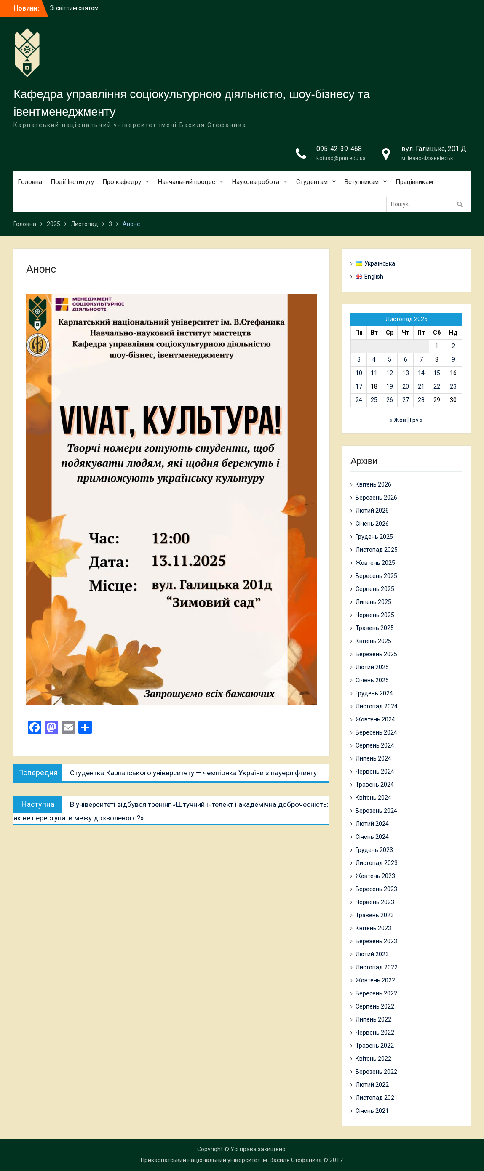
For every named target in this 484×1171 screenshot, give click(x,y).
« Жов (398, 420)
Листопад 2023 (377, 863)
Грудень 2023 (374, 849)
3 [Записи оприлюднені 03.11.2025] (359, 359)
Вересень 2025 (376, 575)
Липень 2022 (373, 1019)
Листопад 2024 (377, 706)
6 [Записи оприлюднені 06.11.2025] (405, 359)
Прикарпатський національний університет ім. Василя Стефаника (231, 1160)
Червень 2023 (375, 902)
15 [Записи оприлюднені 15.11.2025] (436, 373)
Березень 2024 (376, 810)
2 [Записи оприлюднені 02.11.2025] (453, 346)
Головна (30, 182)
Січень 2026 (372, 523)
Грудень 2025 (374, 536)
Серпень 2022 (375, 1006)
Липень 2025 (373, 602)
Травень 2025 (375, 628)
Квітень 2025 (373, 641)
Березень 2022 (376, 1071)
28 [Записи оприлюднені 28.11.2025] (421, 400)
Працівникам (414, 182)
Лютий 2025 (372, 667)
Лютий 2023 (372, 954)
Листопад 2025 (377, 549)
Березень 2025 (376, 654)
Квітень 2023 (373, 928)
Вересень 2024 (376, 732)
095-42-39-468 (339, 149)
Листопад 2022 (377, 967)
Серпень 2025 (375, 589)
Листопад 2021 (377, 1097)
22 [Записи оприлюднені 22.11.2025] (436, 386)
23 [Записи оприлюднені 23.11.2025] (453, 386)
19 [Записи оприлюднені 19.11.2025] (389, 386)
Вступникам (362, 182)
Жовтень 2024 (375, 719)
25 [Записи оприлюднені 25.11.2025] (374, 400)
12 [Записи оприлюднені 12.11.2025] (389, 373)
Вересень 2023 (376, 889)
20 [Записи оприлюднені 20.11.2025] (405, 386)
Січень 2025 (372, 680)
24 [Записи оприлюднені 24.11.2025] (359, 400)
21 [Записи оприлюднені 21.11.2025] (421, 386)
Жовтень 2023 (375, 876)
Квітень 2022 (373, 1058)
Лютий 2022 (372, 1084)
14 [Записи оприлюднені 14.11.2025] (421, 373)
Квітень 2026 (373, 484)
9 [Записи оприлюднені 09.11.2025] (453, 359)
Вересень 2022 (376, 993)
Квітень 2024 (373, 797)
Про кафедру (121, 182)
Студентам (312, 182)
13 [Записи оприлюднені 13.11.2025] (405, 373)
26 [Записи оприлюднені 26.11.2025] (389, 400)
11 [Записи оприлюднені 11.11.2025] (374, 373)
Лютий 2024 (372, 823)
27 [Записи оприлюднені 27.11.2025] (405, 400)
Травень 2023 (375, 915)
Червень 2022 (375, 1032)
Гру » (416, 420)
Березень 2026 (376, 497)
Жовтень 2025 (375, 562)
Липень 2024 (373, 758)
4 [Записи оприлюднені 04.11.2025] (374, 359)
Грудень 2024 (374, 693)
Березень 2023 (376, 941)
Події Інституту (72, 182)
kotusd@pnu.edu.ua (341, 158)
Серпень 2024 (375, 745)
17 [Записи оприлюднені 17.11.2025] (359, 386)
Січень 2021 (372, 1110)
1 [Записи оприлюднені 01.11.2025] (437, 346)
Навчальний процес (186, 182)
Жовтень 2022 (375, 980)
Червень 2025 (375, 615)
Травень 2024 (375, 784)
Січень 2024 (372, 836)
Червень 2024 (375, 771)
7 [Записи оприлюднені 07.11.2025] (421, 359)
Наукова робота (255, 182)
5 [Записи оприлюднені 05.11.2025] (389, 359)
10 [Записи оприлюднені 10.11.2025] (359, 373)
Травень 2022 (375, 1045)
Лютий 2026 (372, 510)
